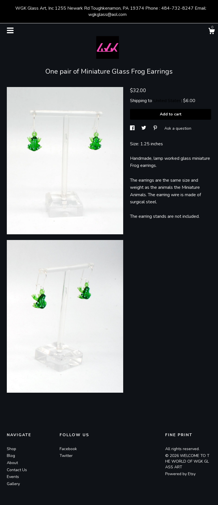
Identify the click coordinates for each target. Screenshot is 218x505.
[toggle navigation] (10, 30)
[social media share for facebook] (133, 128)
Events (13, 476)
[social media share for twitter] (144, 128)
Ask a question (177, 128)
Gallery (13, 484)
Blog (11, 455)
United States (167, 101)
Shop (11, 449)
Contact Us (17, 470)
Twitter (66, 455)
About (12, 462)
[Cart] (211, 32)
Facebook (68, 449)
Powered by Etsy (180, 474)
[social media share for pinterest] (156, 128)
